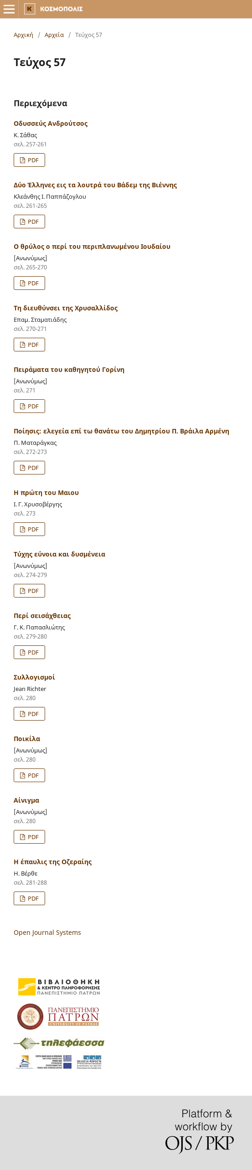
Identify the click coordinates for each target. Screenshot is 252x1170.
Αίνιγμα (26, 800)
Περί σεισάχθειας (42, 615)
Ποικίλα (27, 738)
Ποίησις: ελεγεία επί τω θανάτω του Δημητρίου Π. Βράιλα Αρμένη (121, 431)
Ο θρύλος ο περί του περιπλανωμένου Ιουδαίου (92, 246)
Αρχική (23, 35)
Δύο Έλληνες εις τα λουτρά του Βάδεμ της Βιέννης (95, 184)
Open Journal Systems (47, 932)
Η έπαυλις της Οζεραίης (53, 861)
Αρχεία (54, 35)
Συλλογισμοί (34, 677)
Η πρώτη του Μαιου (46, 492)
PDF (32, 160)
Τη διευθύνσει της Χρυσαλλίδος (66, 308)
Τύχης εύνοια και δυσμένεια (59, 554)
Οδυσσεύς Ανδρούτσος (50, 123)
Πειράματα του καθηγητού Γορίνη (69, 369)
